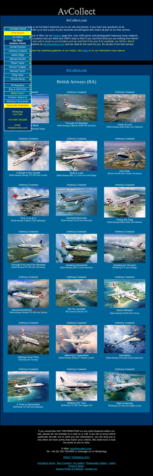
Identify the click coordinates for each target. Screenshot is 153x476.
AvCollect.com (76, 70)
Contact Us (91, 468)
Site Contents (64, 463)
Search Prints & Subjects (69, 468)
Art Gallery (79, 463)
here (85, 50)
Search (57, 35)
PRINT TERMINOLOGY (76, 457)
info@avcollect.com (53, 44)
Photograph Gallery (96, 463)
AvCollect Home (46, 463)
